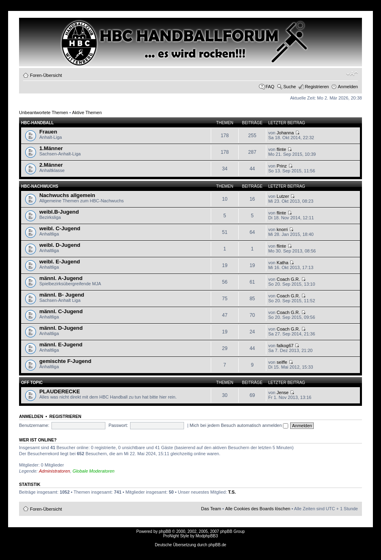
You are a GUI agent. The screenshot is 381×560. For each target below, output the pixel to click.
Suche (289, 86)
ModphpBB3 (207, 536)
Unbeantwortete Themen (43, 112)
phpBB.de (217, 545)
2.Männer (51, 165)
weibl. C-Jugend (59, 228)
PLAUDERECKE (59, 391)
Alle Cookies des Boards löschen (257, 508)
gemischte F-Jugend (65, 361)
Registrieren (317, 86)
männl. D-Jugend (61, 328)
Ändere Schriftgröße (352, 73)
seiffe (282, 362)
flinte (281, 149)
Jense (283, 392)
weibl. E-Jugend (59, 262)
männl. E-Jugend (60, 345)
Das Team (211, 508)
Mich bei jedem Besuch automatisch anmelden (239, 425)
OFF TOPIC (32, 382)
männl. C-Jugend (61, 311)
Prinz (282, 165)
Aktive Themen (87, 112)
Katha (283, 262)
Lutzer (283, 196)
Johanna (285, 132)
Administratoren (54, 471)
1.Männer (51, 148)
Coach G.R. (288, 279)
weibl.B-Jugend (59, 212)
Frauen (48, 132)
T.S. (232, 492)
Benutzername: (34, 425)
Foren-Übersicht (46, 75)
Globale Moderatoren (93, 471)
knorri (282, 229)
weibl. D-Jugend (59, 245)
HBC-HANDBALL (37, 123)
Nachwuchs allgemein (67, 195)
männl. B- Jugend (61, 295)
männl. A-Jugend (60, 278)
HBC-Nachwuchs (39, 186)
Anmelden (348, 86)
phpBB (165, 531)
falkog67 (285, 345)
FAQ (269, 86)
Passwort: (118, 425)
